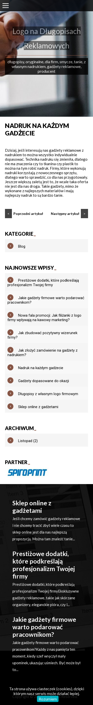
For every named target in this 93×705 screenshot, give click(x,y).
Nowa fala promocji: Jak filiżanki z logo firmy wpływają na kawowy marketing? (44, 317)
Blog (21, 246)
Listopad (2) (28, 441)
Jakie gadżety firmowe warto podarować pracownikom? (44, 627)
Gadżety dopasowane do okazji (43, 381)
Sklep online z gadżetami (38, 407)
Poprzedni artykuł (24, 213)
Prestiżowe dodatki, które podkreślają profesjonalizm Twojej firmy (43, 282)
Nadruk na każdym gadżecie (40, 368)
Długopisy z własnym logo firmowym (48, 394)
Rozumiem (48, 699)
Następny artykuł (69, 213)
